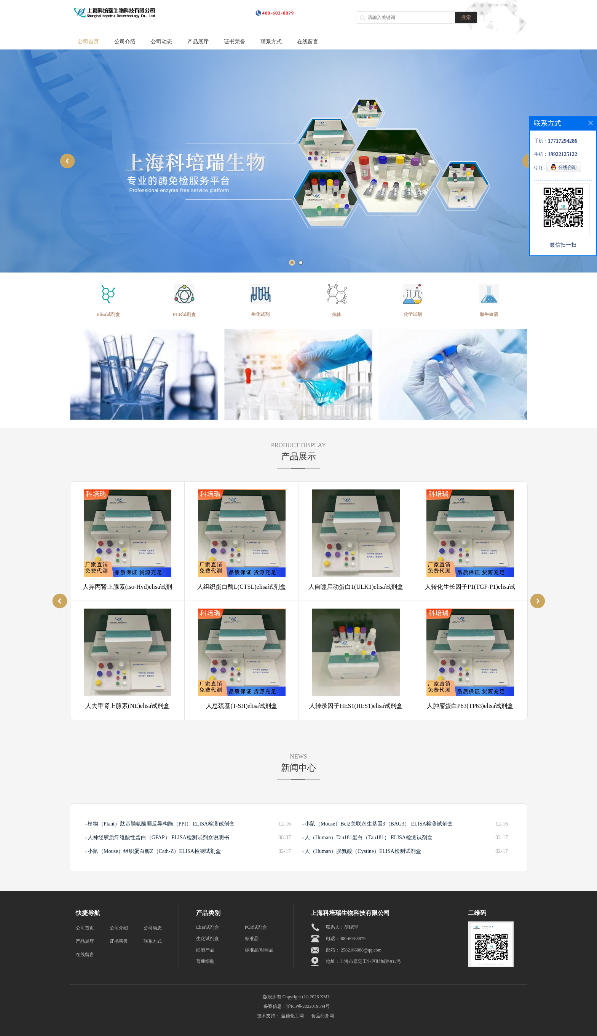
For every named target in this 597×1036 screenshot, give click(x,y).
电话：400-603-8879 (346, 938)
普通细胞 (205, 961)
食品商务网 (322, 1015)
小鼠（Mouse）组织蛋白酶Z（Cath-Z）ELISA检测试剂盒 (154, 851)
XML (325, 996)
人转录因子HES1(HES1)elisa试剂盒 (355, 706)
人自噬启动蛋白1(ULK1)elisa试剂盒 (355, 586)
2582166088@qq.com (361, 950)
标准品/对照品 (259, 950)
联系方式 (271, 42)
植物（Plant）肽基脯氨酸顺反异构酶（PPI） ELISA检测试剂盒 (161, 824)
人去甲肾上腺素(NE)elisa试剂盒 (127, 706)
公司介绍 (125, 42)
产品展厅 (198, 42)
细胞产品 (205, 950)
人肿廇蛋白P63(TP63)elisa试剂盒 (470, 706)
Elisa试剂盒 (207, 927)
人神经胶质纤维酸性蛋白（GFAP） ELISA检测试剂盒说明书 (158, 837)
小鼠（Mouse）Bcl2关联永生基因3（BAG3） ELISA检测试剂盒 (379, 824)
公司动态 (161, 42)
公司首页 (88, 42)
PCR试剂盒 (256, 927)
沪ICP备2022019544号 (308, 1006)
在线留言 (307, 42)
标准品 (252, 938)
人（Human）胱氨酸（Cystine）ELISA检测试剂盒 (363, 851)
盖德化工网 (292, 1015)
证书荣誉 (234, 42)
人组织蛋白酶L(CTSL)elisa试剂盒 (241, 586)
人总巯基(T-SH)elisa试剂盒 (241, 706)
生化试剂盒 (207, 938)
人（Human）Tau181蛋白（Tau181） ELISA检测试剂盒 (369, 837)
